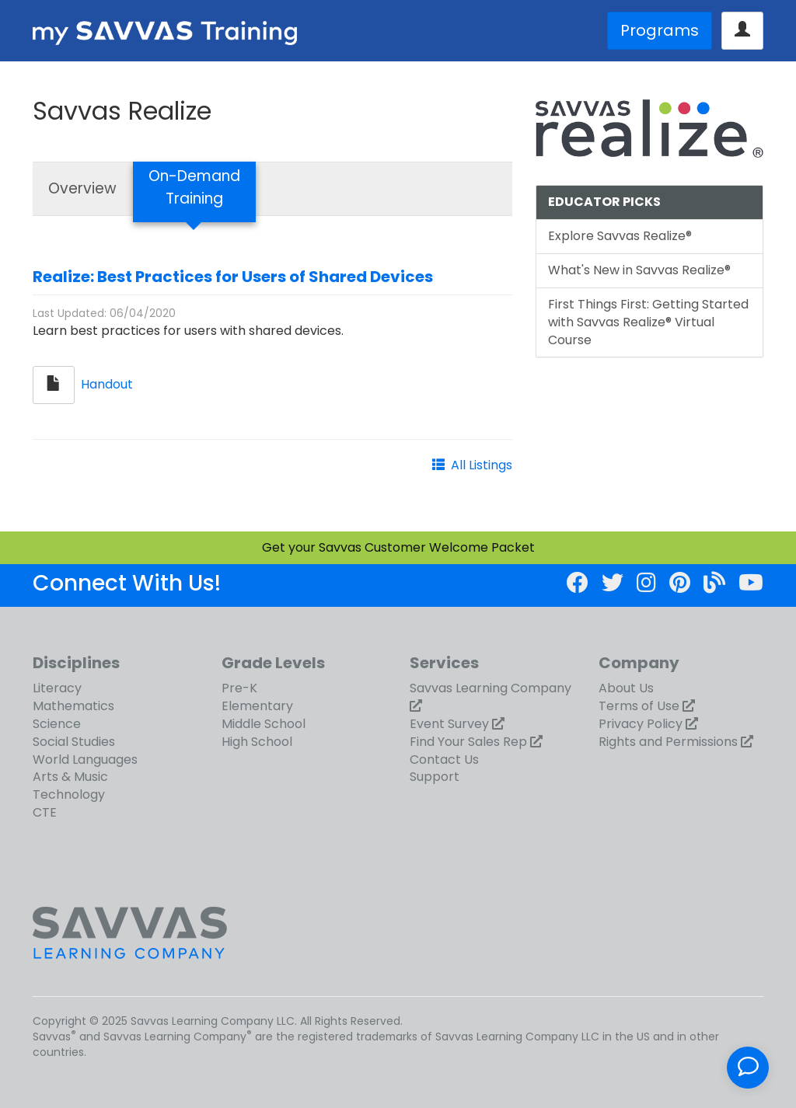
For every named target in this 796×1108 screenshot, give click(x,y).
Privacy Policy (641, 724)
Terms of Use (639, 706)
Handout (107, 384)
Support (434, 777)
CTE (45, 812)
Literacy (57, 688)
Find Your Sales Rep (468, 742)
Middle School (263, 724)
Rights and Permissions (668, 742)
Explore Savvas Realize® (620, 236)
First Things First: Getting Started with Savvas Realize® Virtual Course (648, 322)
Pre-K (239, 688)
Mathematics (73, 706)
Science (57, 724)
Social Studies (74, 742)
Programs (659, 30)
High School (257, 742)
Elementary (257, 706)
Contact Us (444, 759)
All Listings (481, 465)
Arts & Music (70, 777)
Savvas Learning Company (490, 688)
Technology (69, 794)
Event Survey (449, 724)
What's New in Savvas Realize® (639, 270)
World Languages (85, 759)
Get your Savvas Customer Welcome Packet (398, 547)
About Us (626, 688)
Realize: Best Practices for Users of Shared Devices (233, 276)
